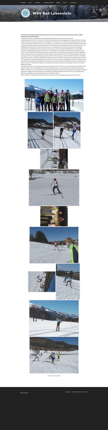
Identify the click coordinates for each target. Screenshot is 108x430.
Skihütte (58, 2)
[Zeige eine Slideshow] (54, 375)
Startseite (23, 2)
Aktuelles (38, 2)
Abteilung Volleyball (48, 2)
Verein (30, 2)
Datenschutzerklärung (77, 391)
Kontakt (86, 391)
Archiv (65, 2)
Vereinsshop (73, 2)
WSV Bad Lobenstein (52, 13)
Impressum (68, 391)
